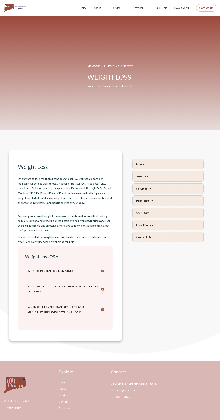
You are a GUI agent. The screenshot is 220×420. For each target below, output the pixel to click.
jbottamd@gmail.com (123, 390)
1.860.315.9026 (120, 396)
